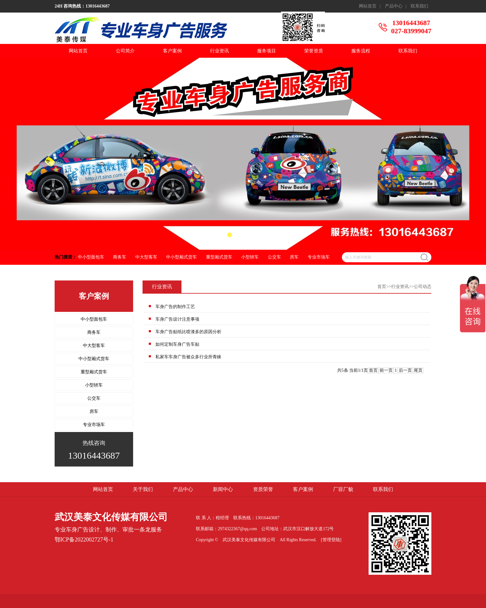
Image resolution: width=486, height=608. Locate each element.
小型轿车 (250, 257)
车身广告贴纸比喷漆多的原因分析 (188, 331)
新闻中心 (223, 489)
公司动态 (422, 286)
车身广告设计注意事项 (177, 319)
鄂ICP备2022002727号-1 (84, 539)
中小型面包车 (91, 257)
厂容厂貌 (343, 489)
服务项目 (266, 50)
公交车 (274, 257)
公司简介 (125, 50)
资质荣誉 (263, 489)
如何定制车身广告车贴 (177, 344)
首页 (381, 286)
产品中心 (393, 6)
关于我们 (143, 489)
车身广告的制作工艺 (175, 306)
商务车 (119, 257)
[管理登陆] (331, 539)
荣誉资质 (313, 50)
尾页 (418, 370)
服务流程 (360, 50)
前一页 (386, 370)
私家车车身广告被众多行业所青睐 (188, 357)
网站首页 (367, 6)
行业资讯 (219, 50)
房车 (294, 257)
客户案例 (172, 50)
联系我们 (419, 6)
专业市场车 (319, 257)
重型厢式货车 (219, 257)
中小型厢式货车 (181, 257)
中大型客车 (146, 257)
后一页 (405, 370)
